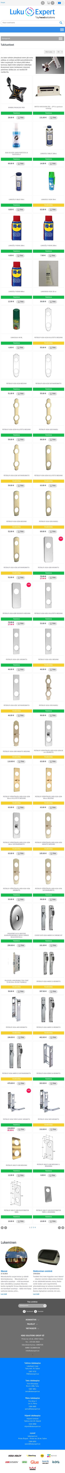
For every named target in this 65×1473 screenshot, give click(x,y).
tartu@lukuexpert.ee (32, 1392)
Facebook (29, 1311)
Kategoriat (6, 39)
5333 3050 (32, 1424)
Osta (21, 118)
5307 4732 (32, 1372)
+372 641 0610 (34, 1342)
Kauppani (43, 3)
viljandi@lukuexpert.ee (32, 1427)
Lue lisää (4, 1294)
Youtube (40, 1311)
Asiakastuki (31, 1320)
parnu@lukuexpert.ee (32, 1409)
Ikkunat (4, 1271)
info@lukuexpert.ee (32, 1351)
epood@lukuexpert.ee (32, 1444)
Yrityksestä (31, 1329)
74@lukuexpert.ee (32, 1374)
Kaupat (3, 2)
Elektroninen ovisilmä (42, 1271)
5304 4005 (32, 1407)
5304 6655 (32, 1442)
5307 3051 (32, 1389)
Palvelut (31, 1324)
